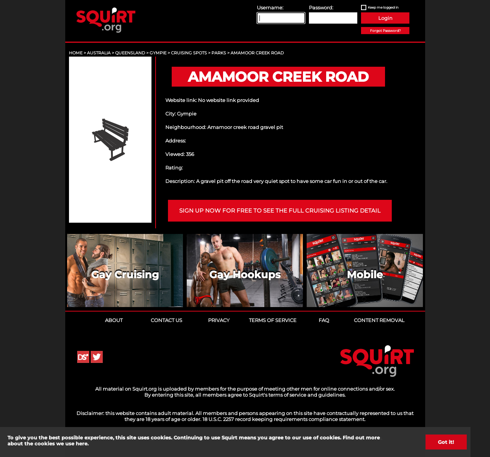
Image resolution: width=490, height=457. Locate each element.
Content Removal (379, 320)
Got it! (446, 442)
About (114, 320)
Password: (321, 7)
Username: (270, 7)
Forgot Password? (385, 30)
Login (385, 18)
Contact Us (166, 320)
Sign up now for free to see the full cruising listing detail (280, 210)
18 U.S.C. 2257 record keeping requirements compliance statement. (284, 419)
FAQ (324, 320)
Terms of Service (273, 320)
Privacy (218, 320)
